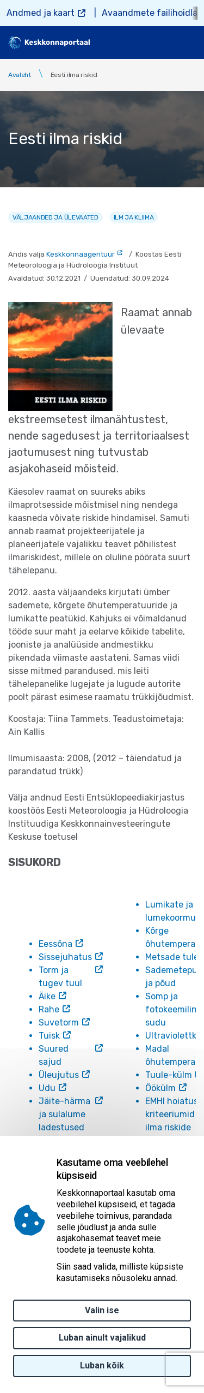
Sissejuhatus (65, 957)
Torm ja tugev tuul (60, 976)
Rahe (49, 1009)
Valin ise (102, 1310)
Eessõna (55, 944)
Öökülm (160, 1088)
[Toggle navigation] (187, 42)
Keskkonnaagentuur (80, 254)
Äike (47, 996)
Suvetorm (59, 1022)
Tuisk (49, 1035)
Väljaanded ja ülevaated (55, 217)
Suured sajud (54, 1055)
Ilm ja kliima (134, 217)
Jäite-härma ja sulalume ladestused (64, 1114)
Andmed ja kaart (41, 13)
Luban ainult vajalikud (102, 1337)
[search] (158, 42)
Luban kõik (102, 1365)
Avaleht (19, 75)
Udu (47, 1088)
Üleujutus (59, 1075)
